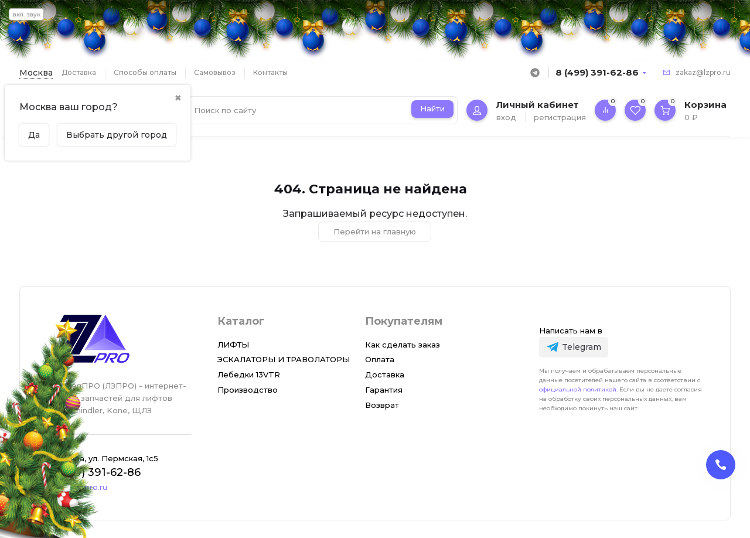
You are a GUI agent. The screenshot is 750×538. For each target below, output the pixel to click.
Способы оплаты (145, 72)
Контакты (270, 72)
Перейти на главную (374, 231)
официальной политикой (577, 389)
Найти (432, 108)
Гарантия (384, 389)
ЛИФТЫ (233, 344)
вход (506, 117)
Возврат (382, 405)
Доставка (79, 72)
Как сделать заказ (402, 344)
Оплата (379, 359)
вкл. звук (26, 14)
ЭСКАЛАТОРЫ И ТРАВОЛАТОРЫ (283, 359)
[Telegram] (573, 347)
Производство (247, 389)
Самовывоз (215, 72)
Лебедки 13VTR (248, 374)
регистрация (560, 117)
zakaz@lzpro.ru (703, 72)
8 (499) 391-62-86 (597, 72)
